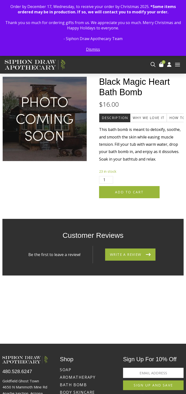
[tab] (114, 118)
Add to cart (129, 192)
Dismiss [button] (93, 49)
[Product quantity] (106, 180)
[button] (153, 64)
